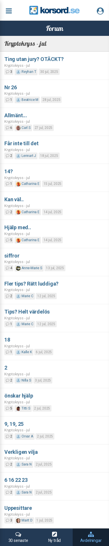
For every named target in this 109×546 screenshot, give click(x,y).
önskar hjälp (18, 396)
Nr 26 (10, 87)
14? (8, 171)
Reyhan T (26, 72)
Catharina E (28, 184)
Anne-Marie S (29, 268)
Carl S (23, 128)
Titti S (23, 408)
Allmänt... (15, 115)
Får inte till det (21, 143)
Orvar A (24, 436)
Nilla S (23, 380)
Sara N (24, 464)
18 (7, 340)
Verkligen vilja (21, 452)
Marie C (24, 296)
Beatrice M (27, 100)
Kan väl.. (14, 199)
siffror (11, 256)
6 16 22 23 (16, 480)
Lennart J (26, 156)
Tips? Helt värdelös (27, 312)
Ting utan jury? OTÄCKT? (33, 59)
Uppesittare (18, 508)
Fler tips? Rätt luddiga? (31, 284)
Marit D (24, 520)
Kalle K (24, 352)
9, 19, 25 (14, 424)
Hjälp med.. (17, 227)
